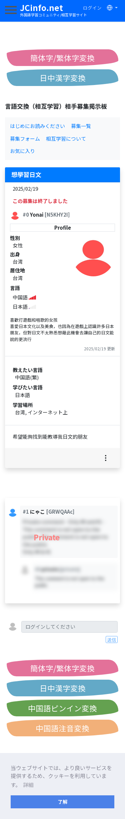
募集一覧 (81, 125)
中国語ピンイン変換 (62, 708)
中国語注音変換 (62, 728)
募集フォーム (25, 138)
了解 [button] (62, 801)
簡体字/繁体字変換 (62, 57)
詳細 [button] (28, 785)
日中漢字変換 (63, 77)
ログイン (92, 7)
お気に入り (22, 150)
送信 (111, 639)
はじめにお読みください (37, 125)
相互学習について (66, 138)
